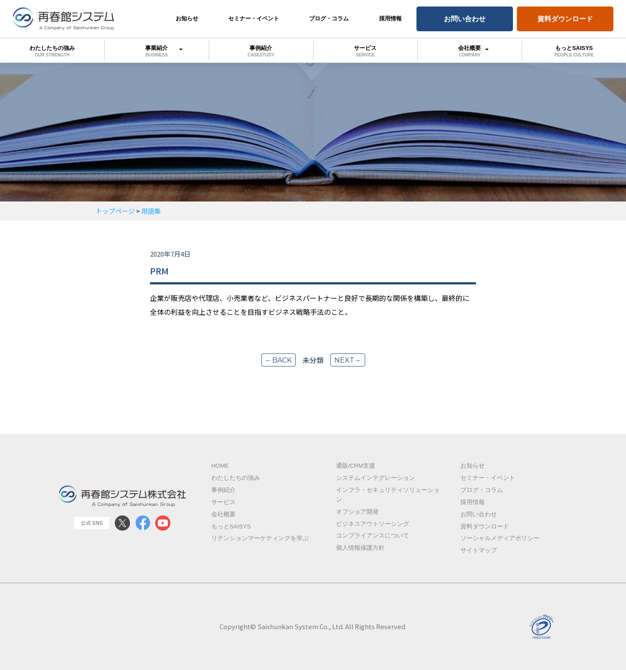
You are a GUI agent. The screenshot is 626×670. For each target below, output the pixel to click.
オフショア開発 (357, 511)
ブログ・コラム (329, 18)
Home (220, 465)
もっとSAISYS (231, 526)
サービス (365, 51)
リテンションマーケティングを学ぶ (260, 538)
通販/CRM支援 (356, 465)
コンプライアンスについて (372, 535)
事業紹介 (157, 49)
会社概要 (470, 49)
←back (278, 360)
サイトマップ (478, 550)
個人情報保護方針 (360, 548)
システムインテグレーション (375, 478)
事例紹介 (261, 51)
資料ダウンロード (565, 19)
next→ (347, 360)
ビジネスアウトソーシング (372, 524)
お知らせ (187, 18)
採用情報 (390, 18)
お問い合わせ (465, 19)
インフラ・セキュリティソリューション (388, 495)
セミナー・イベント (253, 18)
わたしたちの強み (52, 51)
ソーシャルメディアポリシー (499, 538)
